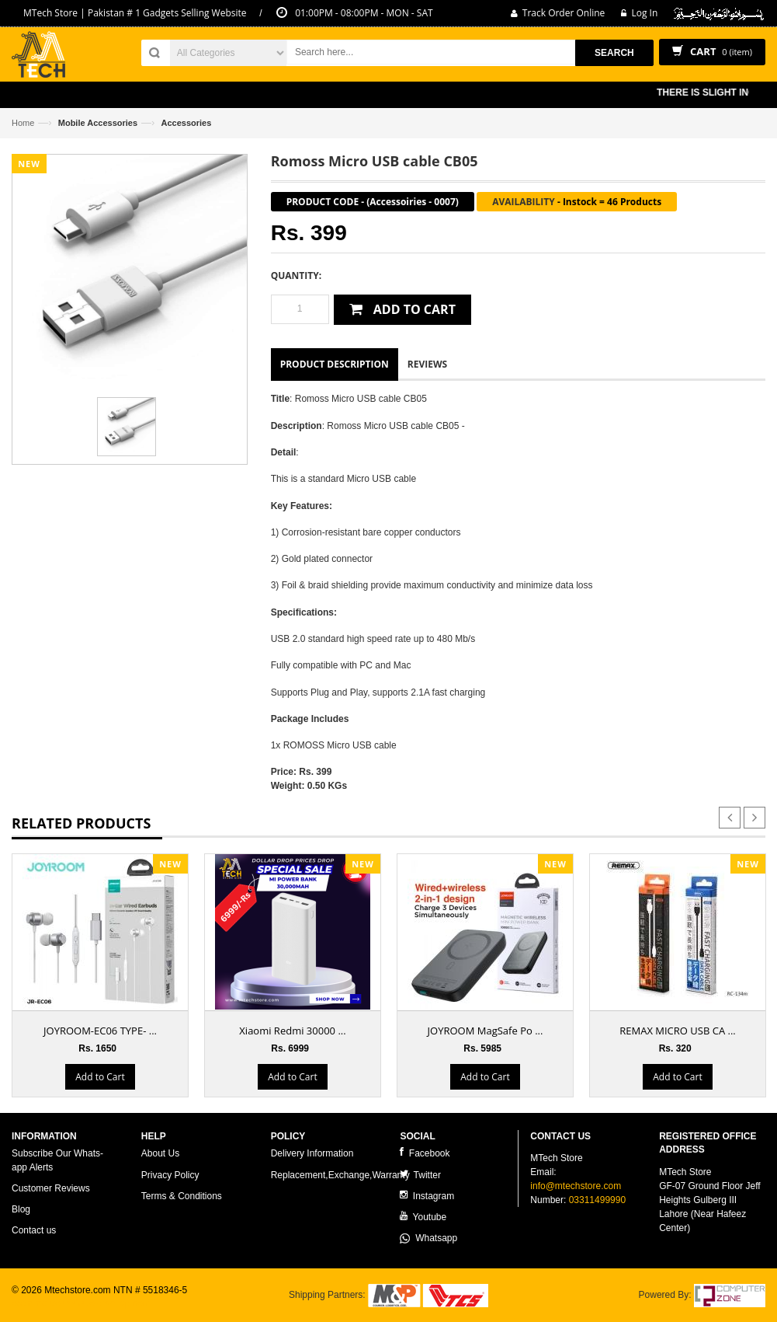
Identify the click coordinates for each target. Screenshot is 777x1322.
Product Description (334, 364)
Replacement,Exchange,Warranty (340, 1175)
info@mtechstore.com (575, 1186)
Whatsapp (428, 1238)
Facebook (424, 1153)
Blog (21, 1209)
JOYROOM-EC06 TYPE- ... (100, 1031)
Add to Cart (99, 1076)
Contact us (34, 1230)
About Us (160, 1153)
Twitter (420, 1175)
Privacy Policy (170, 1175)
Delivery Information (312, 1153)
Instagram (427, 1196)
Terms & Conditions (181, 1196)
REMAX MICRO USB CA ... (677, 1031)
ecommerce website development (81, 1303)
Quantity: (296, 275)
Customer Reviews (51, 1188)
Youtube (423, 1217)
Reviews (427, 364)
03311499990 (597, 1200)
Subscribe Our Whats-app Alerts (57, 1160)
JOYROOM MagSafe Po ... (485, 1031)
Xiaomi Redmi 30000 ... (292, 1031)
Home (23, 122)
